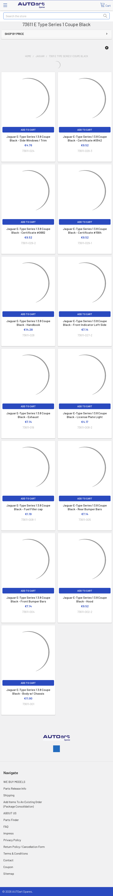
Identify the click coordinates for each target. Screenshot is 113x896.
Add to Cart (28, 129)
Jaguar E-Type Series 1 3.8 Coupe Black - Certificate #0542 (85, 138)
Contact (8, 860)
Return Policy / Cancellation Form (24, 846)
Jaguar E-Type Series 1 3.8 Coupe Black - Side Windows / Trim (28, 138)
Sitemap (8, 873)
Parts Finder (11, 820)
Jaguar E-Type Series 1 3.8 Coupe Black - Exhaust (28, 415)
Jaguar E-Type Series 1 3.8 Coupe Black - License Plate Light (85, 415)
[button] (107, 47)
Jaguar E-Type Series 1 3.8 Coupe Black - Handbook (28, 322)
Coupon (8, 867)
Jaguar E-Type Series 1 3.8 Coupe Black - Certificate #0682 (28, 230)
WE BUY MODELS (14, 781)
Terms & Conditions (15, 853)
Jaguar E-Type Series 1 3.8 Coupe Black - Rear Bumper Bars (85, 507)
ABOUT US (9, 813)
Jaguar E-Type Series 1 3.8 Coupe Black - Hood (85, 599)
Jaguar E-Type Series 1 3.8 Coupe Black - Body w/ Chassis (28, 691)
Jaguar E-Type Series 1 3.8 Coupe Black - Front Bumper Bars (28, 599)
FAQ (5, 826)
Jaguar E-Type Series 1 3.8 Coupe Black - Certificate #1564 (85, 230)
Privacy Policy (12, 840)
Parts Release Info (14, 788)
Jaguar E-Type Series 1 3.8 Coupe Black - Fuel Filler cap (28, 507)
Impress (8, 833)
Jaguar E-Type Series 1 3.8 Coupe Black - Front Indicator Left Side (85, 322)
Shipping (8, 795)
